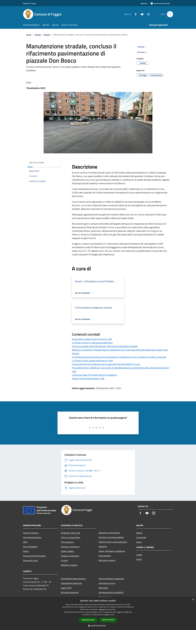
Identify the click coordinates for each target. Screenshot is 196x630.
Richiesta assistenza (69, 592)
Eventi (139, 559)
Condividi (142, 46)
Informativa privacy (107, 583)
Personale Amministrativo (34, 555)
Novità (38, 34)
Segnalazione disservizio (71, 583)
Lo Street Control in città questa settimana (92, 342)
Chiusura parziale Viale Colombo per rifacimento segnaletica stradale (104, 346)
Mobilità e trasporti (69, 565)
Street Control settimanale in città (88, 378)
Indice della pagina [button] (36, 162)
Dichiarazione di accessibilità (111, 592)
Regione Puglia (29, 3)
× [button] (193, 600)
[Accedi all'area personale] (160, 3)
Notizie (47, 34)
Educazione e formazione (109, 532)
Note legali (103, 587)
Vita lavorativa (67, 542)
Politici (26, 551)
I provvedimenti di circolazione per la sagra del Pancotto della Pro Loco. (106, 364)
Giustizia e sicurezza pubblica (111, 537)
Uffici (25, 542)
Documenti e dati (30, 560)
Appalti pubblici (67, 551)
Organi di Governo (31, 532)
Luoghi (139, 554)
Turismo (64, 560)
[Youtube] (140, 14)
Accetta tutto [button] (88, 620)
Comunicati (141, 537)
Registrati (144, 3)
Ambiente (103, 546)
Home (28, 34)
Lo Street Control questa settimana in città (92, 360)
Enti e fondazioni (30, 546)
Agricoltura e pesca (107, 560)
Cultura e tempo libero (70, 537)
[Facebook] (134, 14)
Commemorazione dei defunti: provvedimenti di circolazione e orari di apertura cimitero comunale (119, 357)
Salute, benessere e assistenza (112, 551)
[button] (98, 625)
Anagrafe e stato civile (70, 532)
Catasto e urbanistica (70, 555)
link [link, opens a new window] (112, 615)
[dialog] (98, 613)
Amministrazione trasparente (111, 578)
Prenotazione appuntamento (73, 578)
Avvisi (139, 542)
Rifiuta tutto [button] (108, 620)
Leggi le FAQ (66, 587)
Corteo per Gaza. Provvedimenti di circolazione (94, 375)
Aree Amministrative (32, 537)
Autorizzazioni (105, 555)
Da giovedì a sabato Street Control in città (92, 339)
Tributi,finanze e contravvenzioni (113, 541)
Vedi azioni (143, 52)
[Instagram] (147, 14)
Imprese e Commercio (70, 546)
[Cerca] (170, 14)
